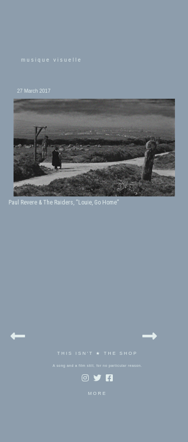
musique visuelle (51, 60)
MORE (97, 393)
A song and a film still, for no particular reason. (97, 365)
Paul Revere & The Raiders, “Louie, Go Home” (64, 202)
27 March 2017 (34, 91)
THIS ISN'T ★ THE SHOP (97, 353)
